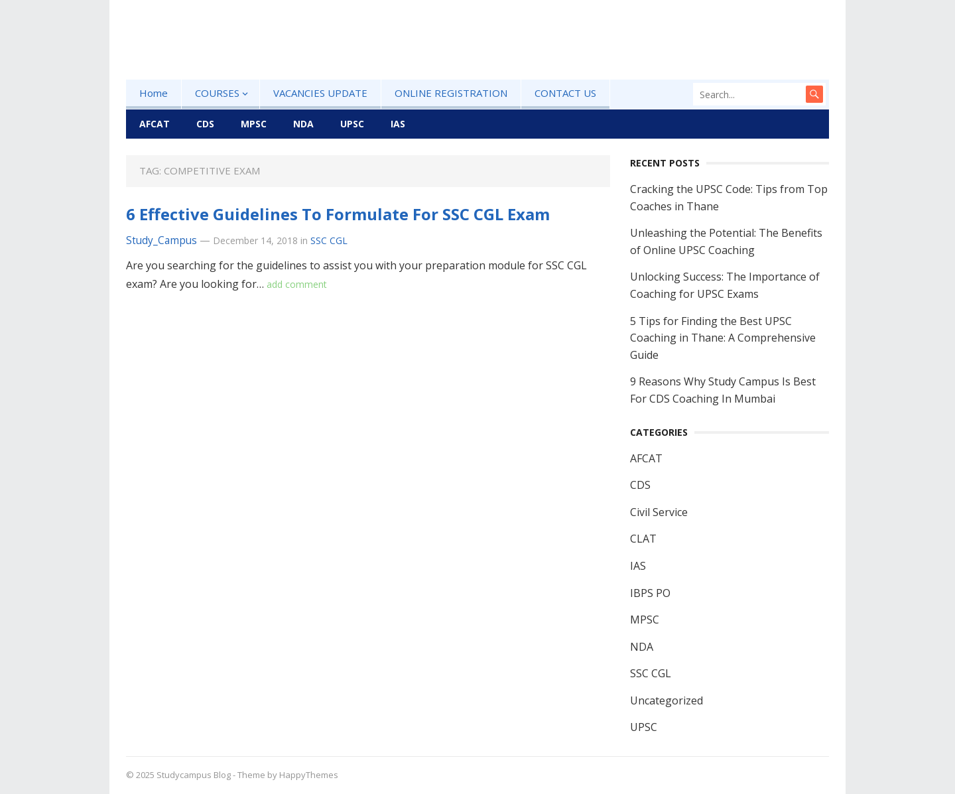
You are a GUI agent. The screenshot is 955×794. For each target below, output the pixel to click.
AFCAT (154, 123)
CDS (205, 123)
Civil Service (659, 512)
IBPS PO (650, 593)
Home (153, 92)
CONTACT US (565, 92)
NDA (303, 123)
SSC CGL (329, 240)
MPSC (254, 123)
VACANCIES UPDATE (320, 92)
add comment (297, 284)
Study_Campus (161, 240)
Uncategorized (666, 700)
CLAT (643, 538)
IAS (398, 123)
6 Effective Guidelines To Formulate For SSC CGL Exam (338, 214)
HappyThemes (308, 775)
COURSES (217, 92)
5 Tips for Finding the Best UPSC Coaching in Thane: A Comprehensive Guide (723, 338)
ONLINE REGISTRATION (451, 92)
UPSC (352, 123)
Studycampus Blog (194, 775)
